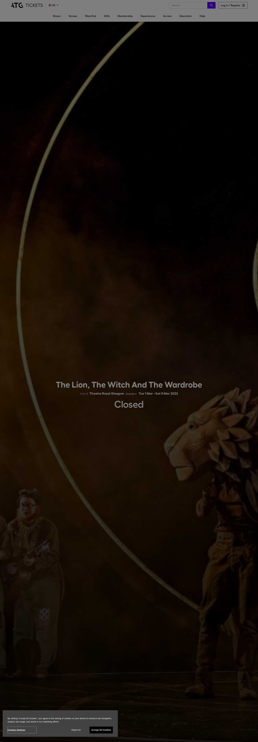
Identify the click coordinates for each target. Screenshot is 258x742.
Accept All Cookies (101, 730)
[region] (60, 723)
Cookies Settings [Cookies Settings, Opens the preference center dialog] (16, 730)
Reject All (76, 730)
